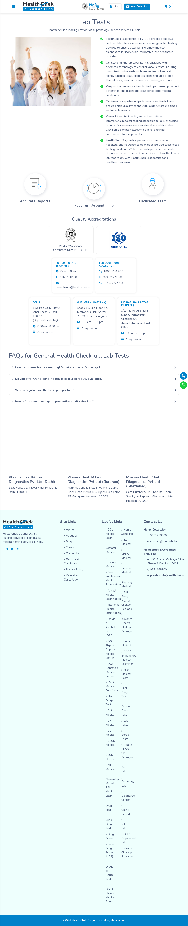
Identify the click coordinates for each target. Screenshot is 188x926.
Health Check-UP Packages (127, 751)
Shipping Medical (126, 582)
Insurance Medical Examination (113, 609)
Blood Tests (125, 735)
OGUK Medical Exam (110, 534)
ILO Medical (126, 542)
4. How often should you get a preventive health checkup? (94, 402)
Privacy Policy (73, 569)
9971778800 (157, 535)
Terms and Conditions (71, 561)
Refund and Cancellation (72, 577)
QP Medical (110, 723)
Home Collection (137, 6)
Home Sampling (127, 532)
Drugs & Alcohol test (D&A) (110, 627)
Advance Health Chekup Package (126, 623)
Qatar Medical (110, 713)
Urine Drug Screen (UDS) (110, 850)
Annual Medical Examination (113, 595)
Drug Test (109, 806)
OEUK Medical (110, 743)
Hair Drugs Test (109, 700)
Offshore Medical (111, 562)
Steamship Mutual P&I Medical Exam (112, 786)
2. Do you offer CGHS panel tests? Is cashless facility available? (94, 379)
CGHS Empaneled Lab (128, 838)
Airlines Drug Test (126, 709)
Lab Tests (124, 723)
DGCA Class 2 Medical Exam (110, 893)
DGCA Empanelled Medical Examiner (128, 658)
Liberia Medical (126, 642)
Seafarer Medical (111, 548)
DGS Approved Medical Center (112, 670)
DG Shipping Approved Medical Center (112, 649)
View (114, 6)
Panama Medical (126, 568)
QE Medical (110, 733)
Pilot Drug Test (124, 690)
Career (69, 547)
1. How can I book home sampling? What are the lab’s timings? (94, 367)
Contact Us (71, 553)
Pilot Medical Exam (126, 674)
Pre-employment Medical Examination (114, 578)
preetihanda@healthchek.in (165, 575)
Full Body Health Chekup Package (126, 601)
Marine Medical (126, 554)
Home (69, 529)
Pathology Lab (127, 782)
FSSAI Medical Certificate (112, 686)
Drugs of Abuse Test (110, 871)
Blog (68, 541)
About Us (71, 535)
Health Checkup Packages (127, 852)
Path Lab (124, 767)
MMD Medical (110, 767)
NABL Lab (125, 824)
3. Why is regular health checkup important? (94, 390)
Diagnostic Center (128, 796)
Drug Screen (110, 836)
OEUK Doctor (110, 755)
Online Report (125, 810)
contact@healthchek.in (162, 541)
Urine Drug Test (109, 822)
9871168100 (157, 569)
